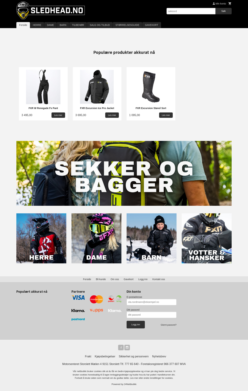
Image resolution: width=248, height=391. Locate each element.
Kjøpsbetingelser (105, 356)
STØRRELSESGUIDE (127, 25)
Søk (223, 11)
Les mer (134, 378)
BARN (63, 25)
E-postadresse (134, 297)
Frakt (88, 356)
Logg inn (143, 279)
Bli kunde (101, 279)
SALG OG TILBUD (100, 25)
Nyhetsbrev (159, 356)
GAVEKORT (151, 25)
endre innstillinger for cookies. (158, 378)
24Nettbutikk (130, 384)
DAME (50, 25)
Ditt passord (133, 309)
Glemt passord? (169, 325)
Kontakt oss (158, 279)
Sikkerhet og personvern (134, 356)
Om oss (115, 279)
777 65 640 (131, 364)
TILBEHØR (78, 25)
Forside (23, 25)
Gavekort (128, 279)
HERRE (37, 25)
